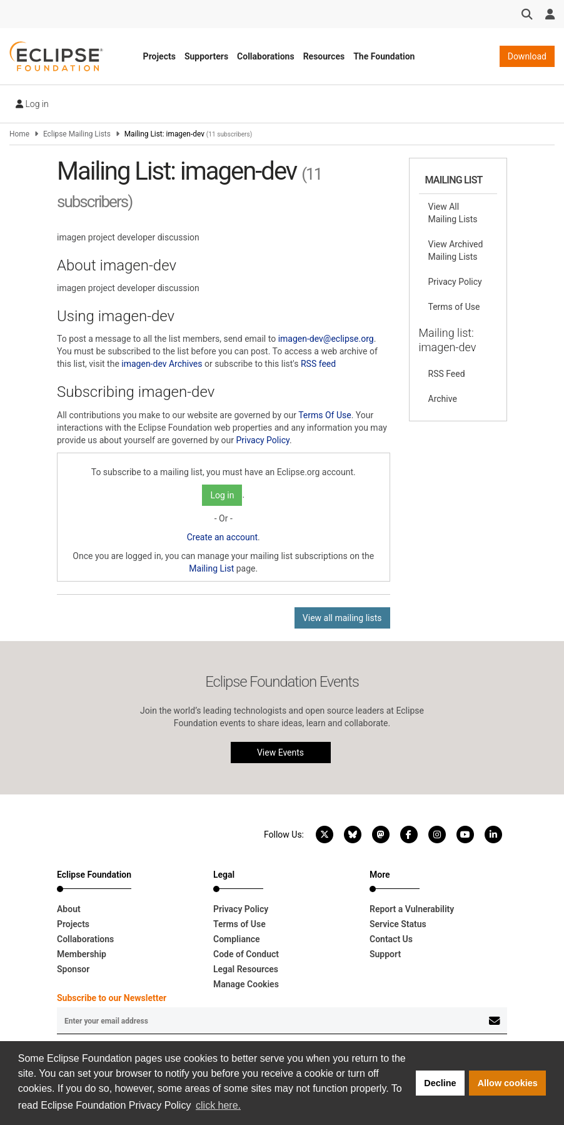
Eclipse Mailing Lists (77, 134)
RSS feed (318, 364)
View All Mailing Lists (453, 213)
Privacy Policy (262, 440)
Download (527, 56)
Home (19, 134)
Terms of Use (454, 307)
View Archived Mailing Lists (455, 250)
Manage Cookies (246, 984)
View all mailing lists (342, 618)
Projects (159, 56)
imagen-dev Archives (161, 364)
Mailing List (211, 568)
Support (385, 954)
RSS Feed (446, 374)
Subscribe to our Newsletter (111, 998)
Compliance (236, 939)
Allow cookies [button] (508, 1083)
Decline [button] (440, 1083)
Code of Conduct (246, 954)
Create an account (222, 537)
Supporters (206, 56)
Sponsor (73, 969)
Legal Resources (245, 969)
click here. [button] (218, 1105)
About (69, 909)
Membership (81, 954)
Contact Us (391, 939)
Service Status (398, 924)
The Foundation (384, 56)
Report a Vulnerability (412, 909)
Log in (32, 104)
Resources (324, 56)
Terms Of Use (324, 415)
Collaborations (266, 56)
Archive (442, 399)
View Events (280, 752)
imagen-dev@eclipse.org (326, 339)
